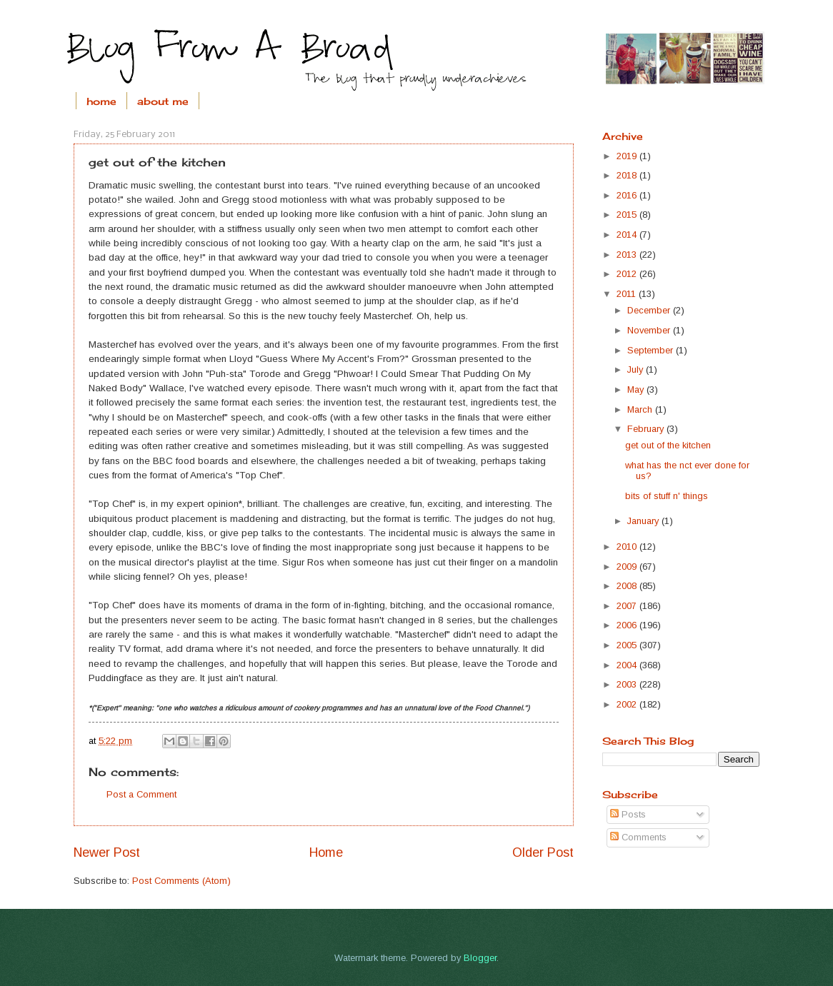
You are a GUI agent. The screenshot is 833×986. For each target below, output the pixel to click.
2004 (628, 665)
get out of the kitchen (668, 445)
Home (326, 852)
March (641, 409)
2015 (628, 214)
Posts (628, 814)
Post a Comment (141, 794)
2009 (628, 566)
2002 (628, 704)
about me (163, 101)
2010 (628, 546)
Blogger (480, 957)
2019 (628, 156)
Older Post (543, 852)
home (101, 101)
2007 (628, 605)
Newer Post (107, 852)
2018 (628, 175)
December (650, 310)
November (650, 330)
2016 (628, 195)
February (647, 428)
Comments (638, 837)
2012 (628, 273)
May (637, 389)
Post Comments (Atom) (181, 880)
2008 (628, 585)
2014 (628, 234)
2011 (628, 293)
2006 (628, 625)
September (651, 350)
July (636, 369)
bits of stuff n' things (666, 496)
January (644, 520)
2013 (628, 254)
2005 (628, 645)
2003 (628, 684)
